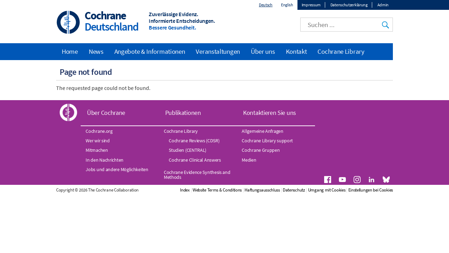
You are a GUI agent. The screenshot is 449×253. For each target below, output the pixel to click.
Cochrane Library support (267, 140)
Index (185, 190)
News (96, 51)
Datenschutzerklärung (349, 4)
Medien (249, 160)
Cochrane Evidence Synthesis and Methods (197, 174)
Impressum (311, 4)
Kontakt (296, 51)
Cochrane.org (99, 131)
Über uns (263, 51)
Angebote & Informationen (149, 51)
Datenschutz (294, 190)
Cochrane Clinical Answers (195, 160)
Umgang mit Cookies (327, 190)
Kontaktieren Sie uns (269, 113)
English (287, 4)
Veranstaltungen (218, 51)
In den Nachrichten (104, 160)
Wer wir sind (97, 140)
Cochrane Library (340, 51)
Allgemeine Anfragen (262, 131)
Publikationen (183, 113)
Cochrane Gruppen (261, 150)
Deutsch (266, 4)
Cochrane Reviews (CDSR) (194, 140)
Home (70, 51)
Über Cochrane (106, 113)
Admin (383, 4)
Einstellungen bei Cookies (370, 190)
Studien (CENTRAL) (187, 150)
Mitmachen (97, 150)
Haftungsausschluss (262, 190)
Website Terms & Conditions (217, 190)
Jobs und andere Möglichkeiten (117, 169)
